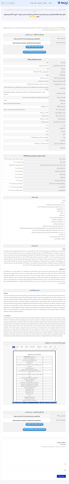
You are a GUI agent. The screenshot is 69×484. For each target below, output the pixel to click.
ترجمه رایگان (40, 3)
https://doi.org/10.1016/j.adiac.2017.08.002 (14, 110)
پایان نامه (31, 3)
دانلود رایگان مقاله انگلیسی (34, 47)
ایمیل (65, 470)
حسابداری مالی (41, 81)
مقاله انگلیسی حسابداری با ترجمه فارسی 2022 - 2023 (53, 10)
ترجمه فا (50, 3)
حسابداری (42, 78)
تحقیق (35, 3)
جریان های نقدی (42, 87)
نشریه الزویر (63, 148)
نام (65, 464)
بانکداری (46, 81)
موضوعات (45, 3)
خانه (63, 10)
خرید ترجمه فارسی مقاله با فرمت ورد (34, 52)
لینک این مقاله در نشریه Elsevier (41, 144)
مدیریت (46, 78)
